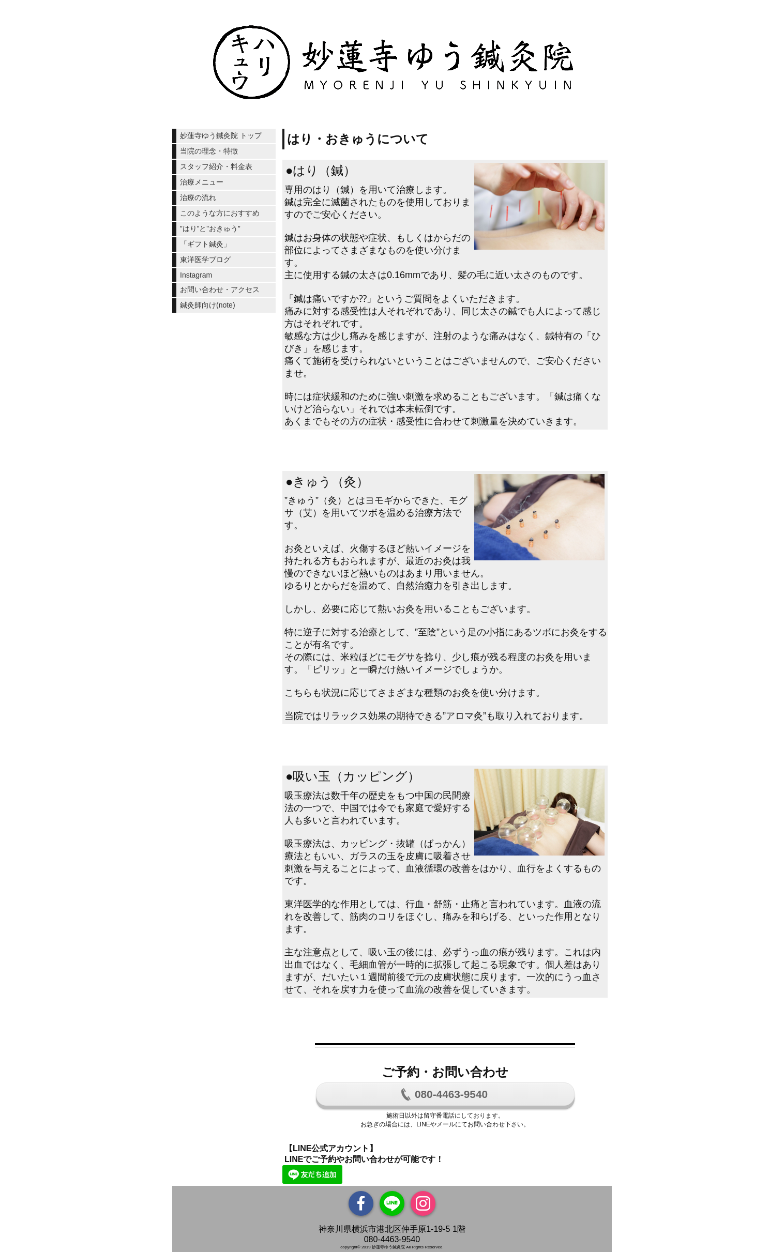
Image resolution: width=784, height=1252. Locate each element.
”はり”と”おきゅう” (210, 228)
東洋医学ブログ (205, 259)
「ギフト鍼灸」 (205, 244)
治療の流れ (198, 197)
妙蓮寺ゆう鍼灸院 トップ (221, 135)
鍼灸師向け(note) (207, 305)
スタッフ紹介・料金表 (216, 166)
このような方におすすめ (220, 213)
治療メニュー (201, 182)
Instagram (196, 275)
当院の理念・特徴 (209, 151)
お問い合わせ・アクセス (220, 289)
